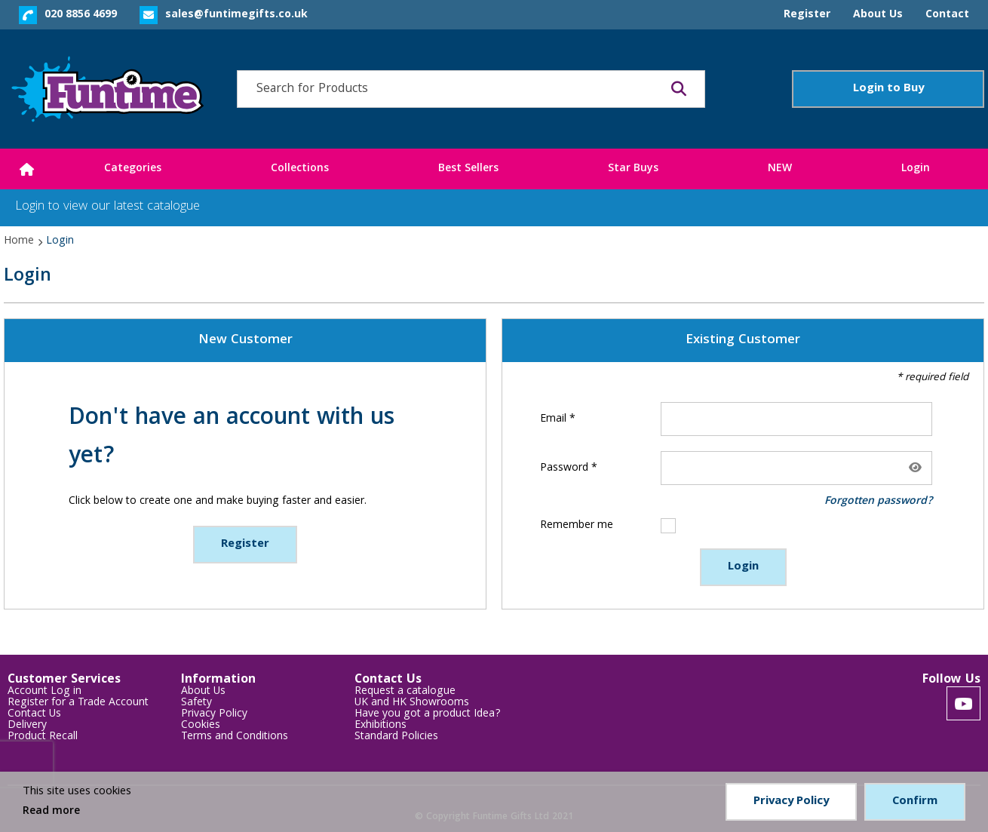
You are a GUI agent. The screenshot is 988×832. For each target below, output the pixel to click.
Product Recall (43, 737)
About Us (203, 692)
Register (245, 544)
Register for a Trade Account (78, 703)
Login (743, 567)
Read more (51, 812)
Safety (196, 703)
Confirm (914, 802)
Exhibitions (380, 726)
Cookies (200, 726)
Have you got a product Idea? (427, 714)
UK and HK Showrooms (411, 703)
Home (19, 241)
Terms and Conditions (234, 737)
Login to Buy (888, 89)
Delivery (27, 726)
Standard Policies (396, 737)
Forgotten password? (878, 502)
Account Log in (44, 692)
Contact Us (34, 714)
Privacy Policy (214, 714)
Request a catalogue (405, 692)
